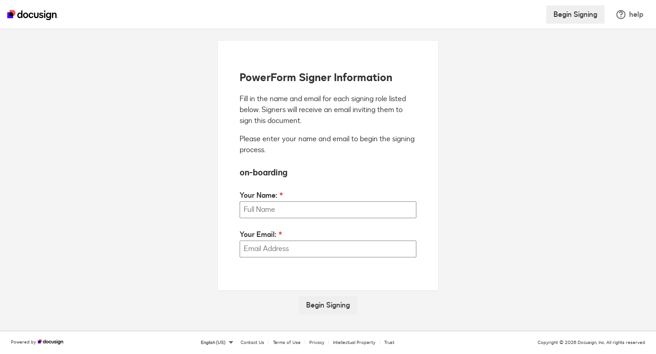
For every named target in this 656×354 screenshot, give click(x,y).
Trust (389, 342)
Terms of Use (287, 342)
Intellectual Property (354, 342)
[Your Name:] (328, 209)
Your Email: (258, 235)
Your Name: (258, 195)
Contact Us (252, 342)
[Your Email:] (328, 249)
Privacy (316, 342)
